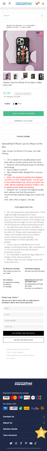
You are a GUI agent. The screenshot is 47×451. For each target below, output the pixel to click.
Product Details (23, 136)
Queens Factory (13, 27)
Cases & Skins (25, 27)
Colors (7, 103)
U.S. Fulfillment (29, 26)
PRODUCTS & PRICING (14, 26)
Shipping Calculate (23, 121)
